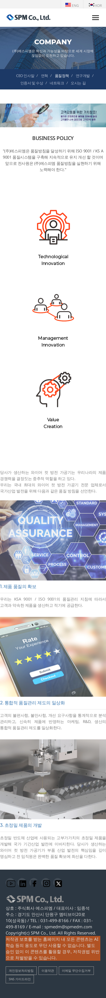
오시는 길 (78, 82)
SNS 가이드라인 (20, 979)
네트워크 (57, 82)
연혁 (44, 75)
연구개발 (83, 75)
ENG (72, 5)
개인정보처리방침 (21, 970)
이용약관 (48, 970)
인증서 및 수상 (31, 82)
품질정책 (62, 75)
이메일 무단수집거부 (76, 970)
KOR (95, 5)
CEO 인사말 (25, 75)
